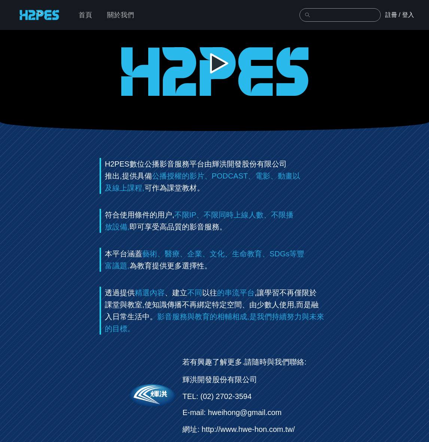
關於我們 (120, 15)
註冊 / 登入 (399, 15)
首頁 (85, 15)
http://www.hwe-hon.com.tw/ (248, 429)
